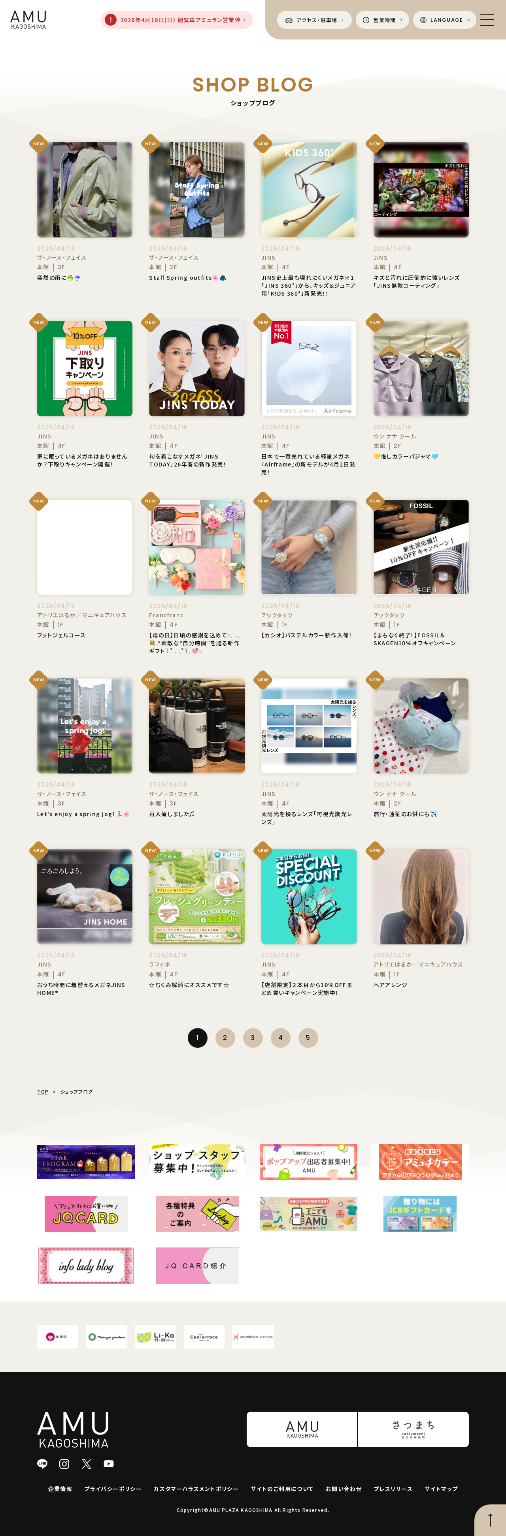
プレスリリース (393, 1489)
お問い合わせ (344, 1489)
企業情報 (60, 1489)
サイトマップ (441, 1489)
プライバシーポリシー (113, 1489)
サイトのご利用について (282, 1489)
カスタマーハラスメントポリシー (196, 1489)
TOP (43, 1091)
